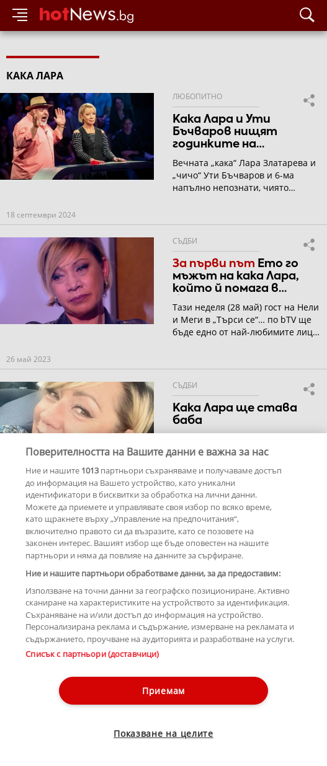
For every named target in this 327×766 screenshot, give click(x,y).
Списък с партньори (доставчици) (92, 653)
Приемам (163, 691)
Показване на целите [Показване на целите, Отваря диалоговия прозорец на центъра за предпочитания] (163, 733)
